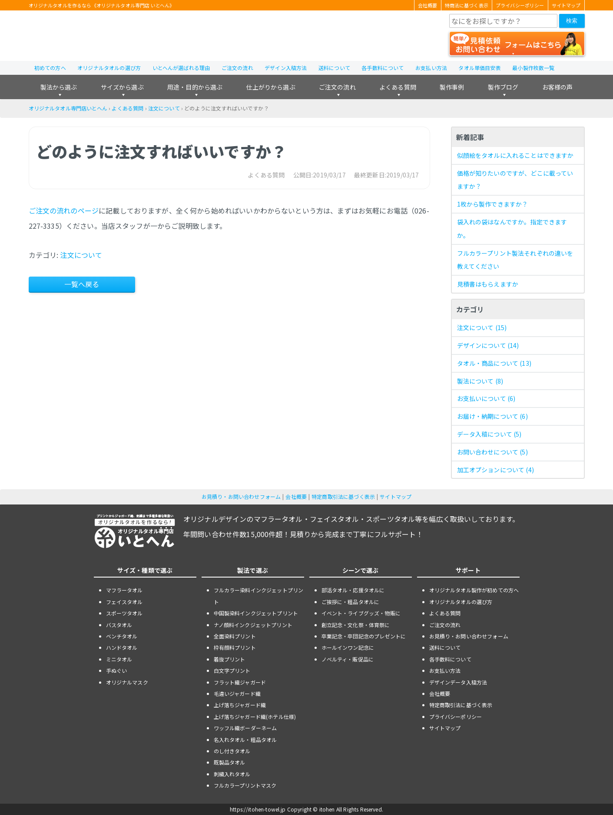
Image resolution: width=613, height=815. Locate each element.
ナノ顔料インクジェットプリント (253, 624)
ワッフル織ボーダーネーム (245, 727)
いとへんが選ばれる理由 (181, 67)
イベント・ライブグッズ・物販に (361, 613)
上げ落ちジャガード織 (240, 704)
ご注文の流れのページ (64, 210)
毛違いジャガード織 (237, 693)
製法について (480, 381)
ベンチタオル (122, 636)
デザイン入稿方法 (286, 67)
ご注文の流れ (237, 67)
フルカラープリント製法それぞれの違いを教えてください (515, 260)
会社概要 (427, 5)
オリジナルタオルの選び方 (109, 67)
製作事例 (452, 87)
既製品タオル (229, 762)
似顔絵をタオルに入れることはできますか (515, 155)
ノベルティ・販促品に (347, 659)
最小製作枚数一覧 (533, 67)
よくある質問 (397, 87)
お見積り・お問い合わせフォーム (241, 496)
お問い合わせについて (492, 452)
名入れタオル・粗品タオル (245, 739)
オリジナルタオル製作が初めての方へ (474, 590)
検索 (571, 20)
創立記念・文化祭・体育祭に (355, 624)
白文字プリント (232, 670)
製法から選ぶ (58, 87)
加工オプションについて (495, 469)
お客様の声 (557, 87)
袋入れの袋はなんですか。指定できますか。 (512, 228)
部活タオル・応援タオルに (353, 590)
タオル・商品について (494, 363)
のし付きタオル (232, 751)
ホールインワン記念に (347, 647)
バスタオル (119, 624)
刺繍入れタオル (232, 774)
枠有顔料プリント (235, 647)
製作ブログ (503, 87)
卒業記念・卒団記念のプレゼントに (363, 636)
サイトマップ (566, 5)
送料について (334, 67)
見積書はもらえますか (488, 284)
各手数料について (382, 67)
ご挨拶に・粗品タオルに (350, 601)
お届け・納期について (492, 416)
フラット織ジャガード (240, 682)
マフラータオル (124, 590)
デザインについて (488, 345)
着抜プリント (229, 659)
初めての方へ (50, 67)
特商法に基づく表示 (466, 5)
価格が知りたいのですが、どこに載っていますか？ (515, 180)
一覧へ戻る (81, 284)
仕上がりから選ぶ (270, 87)
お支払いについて (486, 398)
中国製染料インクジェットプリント (256, 613)
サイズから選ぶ (122, 87)
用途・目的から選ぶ (194, 87)
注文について (164, 108)
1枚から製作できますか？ (492, 204)
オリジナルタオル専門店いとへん (68, 108)
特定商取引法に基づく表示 (343, 496)
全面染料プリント (235, 636)
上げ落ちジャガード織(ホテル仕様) (255, 716)
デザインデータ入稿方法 (458, 682)
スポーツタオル (124, 613)
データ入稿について (489, 434)
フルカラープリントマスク (245, 785)
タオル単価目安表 (479, 67)
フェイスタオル (124, 601)
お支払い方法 (431, 67)
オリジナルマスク (127, 682)
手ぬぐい (116, 670)
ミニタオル (119, 659)
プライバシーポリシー (520, 5)
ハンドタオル (122, 647)
